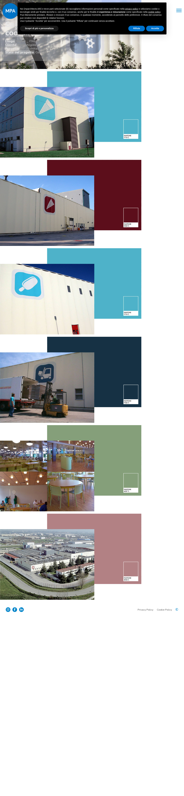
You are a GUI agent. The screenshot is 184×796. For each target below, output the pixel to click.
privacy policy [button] (131, 9)
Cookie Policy (163, 787)
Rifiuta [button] (136, 28)
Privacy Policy (145, 787)
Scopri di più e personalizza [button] (39, 28)
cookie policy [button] (154, 12)
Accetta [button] (155, 28)
